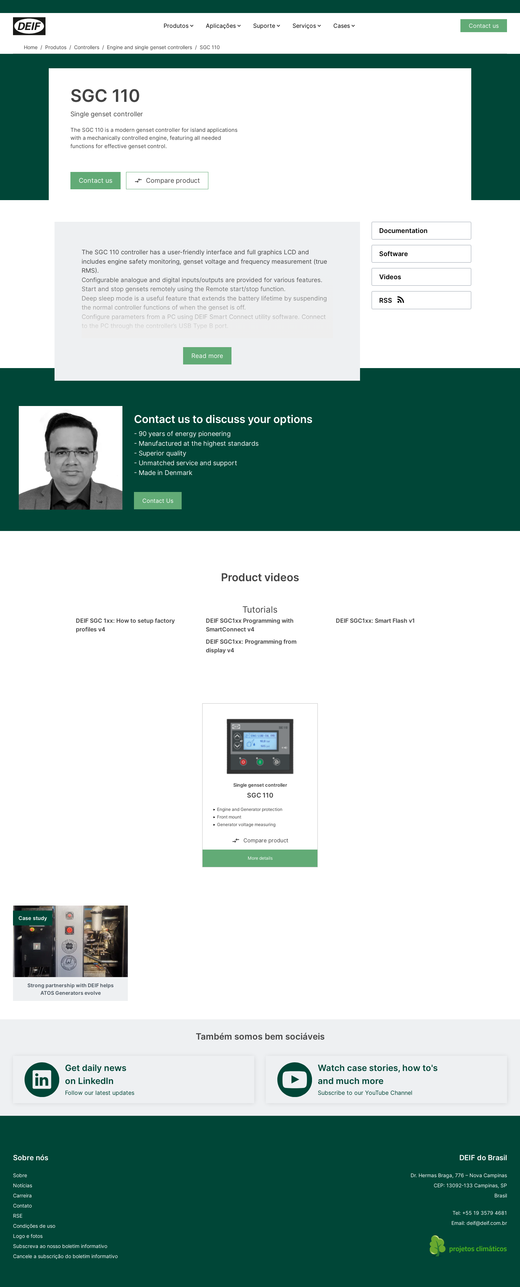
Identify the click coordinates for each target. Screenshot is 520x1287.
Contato (22, 1205)
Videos (390, 277)
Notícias (22, 1185)
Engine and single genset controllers (149, 47)
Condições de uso (34, 1226)
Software (393, 254)
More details (260, 858)
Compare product (167, 181)
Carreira (22, 1195)
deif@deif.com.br (487, 1223)
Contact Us (157, 500)
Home (31, 47)
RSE (17, 1216)
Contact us (484, 25)
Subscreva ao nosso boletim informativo (60, 1246)
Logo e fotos (28, 1236)
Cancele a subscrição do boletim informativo (65, 1256)
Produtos (176, 25)
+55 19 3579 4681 (484, 1213)
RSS (392, 299)
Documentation (403, 230)
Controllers (86, 47)
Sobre (20, 1175)
